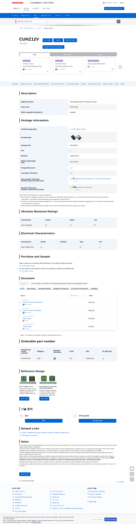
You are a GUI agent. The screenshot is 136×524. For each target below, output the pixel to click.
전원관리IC (55, 497)
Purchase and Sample (73, 83)
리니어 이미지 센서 (58, 505)
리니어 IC (55, 500)
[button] (110, 3)
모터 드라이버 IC (57, 491)
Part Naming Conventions (30, 435)
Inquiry (116, 83)
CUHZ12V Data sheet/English (32, 310)
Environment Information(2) (79, 288)
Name (23, 295)
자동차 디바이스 (20, 491)
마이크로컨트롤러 (20, 511)
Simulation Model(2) (44, 288)
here (101, 450)
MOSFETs (18, 500)
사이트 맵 (121, 482)
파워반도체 (18, 494)
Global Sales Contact (28, 266)
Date (90, 295)
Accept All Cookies (110, 519)
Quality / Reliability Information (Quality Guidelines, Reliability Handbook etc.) (46, 432)
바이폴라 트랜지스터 (21, 505)
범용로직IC (55, 502)
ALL (34, 54)
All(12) (22, 288)
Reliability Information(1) (61, 288)
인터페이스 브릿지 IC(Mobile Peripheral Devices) (67, 508)
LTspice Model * (28, 326)
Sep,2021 (91, 302)
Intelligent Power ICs (58, 494)
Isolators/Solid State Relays (23, 497)
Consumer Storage (96, 497)
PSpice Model (27, 318)
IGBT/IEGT (18, 502)
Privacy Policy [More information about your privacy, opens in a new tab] (36, 522)
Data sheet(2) (31, 288)
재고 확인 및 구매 (27, 271)
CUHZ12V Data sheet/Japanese (33, 302)
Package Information (26, 83)
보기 (71, 168)
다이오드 (38, 28)
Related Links (124, 83)
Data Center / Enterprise (97, 491)
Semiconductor (29, 28)
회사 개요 (93, 501)
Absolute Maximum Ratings (41, 83)
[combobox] (82, 21)
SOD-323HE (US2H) (78, 129)
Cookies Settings (97, 519)
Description (15, 83)
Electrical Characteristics (58, 83)
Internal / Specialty (95, 494)
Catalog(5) (94, 288)
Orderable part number (94, 83)
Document (83, 83)
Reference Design (108, 83)
